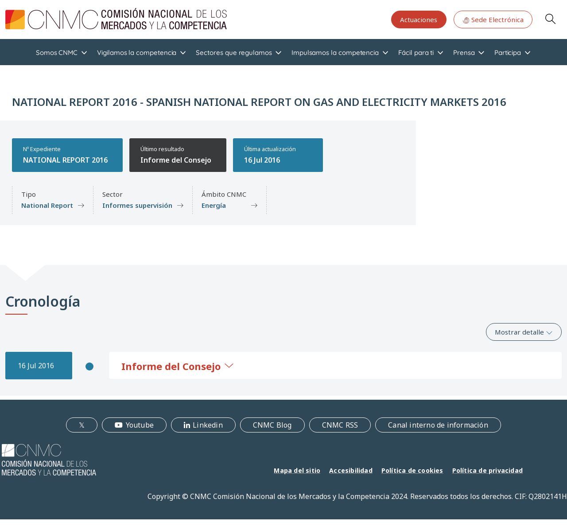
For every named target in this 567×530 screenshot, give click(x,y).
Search (550, 18)
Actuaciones (418, 19)
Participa (507, 52)
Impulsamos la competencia (335, 52)
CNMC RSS (340, 425)
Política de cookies (412, 470)
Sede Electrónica (493, 19)
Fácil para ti (416, 52)
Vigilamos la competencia (136, 52)
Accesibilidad (351, 470)
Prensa (464, 52)
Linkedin (208, 425)
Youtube (140, 425)
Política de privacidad (487, 470)
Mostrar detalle (524, 331)
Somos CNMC (57, 52)
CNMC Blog (272, 425)
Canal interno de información (438, 425)
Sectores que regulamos (234, 52)
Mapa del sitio (297, 470)
